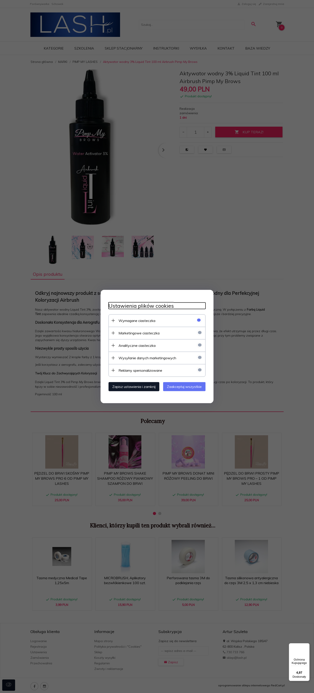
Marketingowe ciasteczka (136, 332)
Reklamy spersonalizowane (138, 370)
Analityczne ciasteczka (134, 345)
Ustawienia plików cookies (138, 305)
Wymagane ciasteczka (134, 320)
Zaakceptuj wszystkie (187, 386)
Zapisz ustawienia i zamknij (131, 386)
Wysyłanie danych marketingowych (145, 357)
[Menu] (307, 646)
